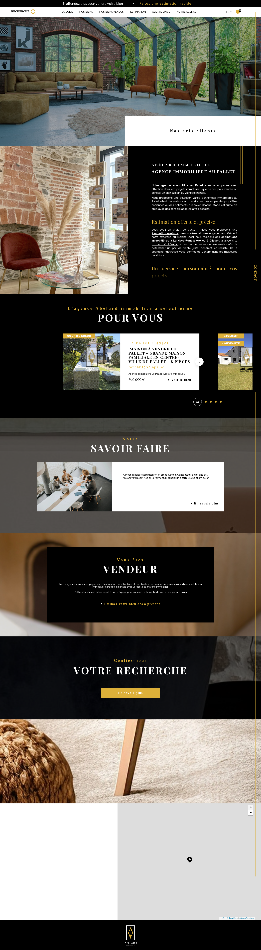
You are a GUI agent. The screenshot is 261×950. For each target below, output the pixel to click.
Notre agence (186, 11)
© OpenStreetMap (246, 918)
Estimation (138, 11)
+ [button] (251, 807)
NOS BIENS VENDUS (111, 11)
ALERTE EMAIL (161, 11)
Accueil (67, 11)
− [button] (251, 812)
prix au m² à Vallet (165, 244)
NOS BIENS (86, 11)
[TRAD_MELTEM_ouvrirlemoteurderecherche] (23, 12)
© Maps (232, 918)
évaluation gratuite (165, 233)
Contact (255, 273)
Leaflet (223, 918)
